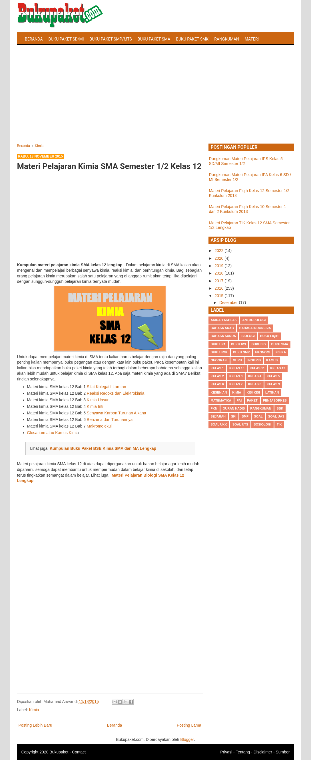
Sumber (283, 752)
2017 (219, 281)
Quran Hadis (234, 408)
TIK (279, 424)
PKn (214, 408)
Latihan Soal (38, 52)
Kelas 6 (217, 384)
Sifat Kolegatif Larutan (106, 386)
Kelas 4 (254, 376)
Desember (229, 302)
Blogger (187, 739)
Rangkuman (226, 39)
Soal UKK (219, 424)
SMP (245, 416)
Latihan (272, 392)
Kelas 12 (277, 368)
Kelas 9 (273, 384)
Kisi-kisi (253, 392)
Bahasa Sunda (223, 336)
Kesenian (219, 392)
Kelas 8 (254, 384)
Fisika (281, 352)
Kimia (34, 709)
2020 (219, 258)
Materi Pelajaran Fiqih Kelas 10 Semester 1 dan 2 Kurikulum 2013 (247, 209)
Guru (237, 360)
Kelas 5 (273, 376)
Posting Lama (189, 725)
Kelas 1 (217, 368)
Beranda (34, 39)
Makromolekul (99, 426)
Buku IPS (238, 344)
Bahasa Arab (222, 328)
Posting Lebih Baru (35, 725)
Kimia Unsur (98, 400)
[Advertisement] (155, 101)
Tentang (243, 752)
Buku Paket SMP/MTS (111, 39)
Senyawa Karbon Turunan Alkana (116, 413)
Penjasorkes (275, 400)
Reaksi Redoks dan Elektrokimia (116, 393)
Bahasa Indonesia (255, 328)
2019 (219, 265)
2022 (219, 250)
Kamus (272, 360)
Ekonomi (262, 352)
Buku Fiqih (269, 336)
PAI (239, 400)
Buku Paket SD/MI (66, 39)
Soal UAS (276, 416)
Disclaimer (263, 752)
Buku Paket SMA (154, 39)
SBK (280, 408)
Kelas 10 (236, 368)
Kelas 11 (257, 368)
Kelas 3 (235, 376)
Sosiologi (262, 424)
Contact (79, 752)
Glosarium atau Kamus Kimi (52, 432)
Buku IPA (218, 344)
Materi (252, 39)
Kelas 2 (217, 376)
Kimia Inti (95, 406)
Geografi (219, 360)
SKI (233, 416)
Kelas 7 (235, 384)
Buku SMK (219, 352)
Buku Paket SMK (192, 39)
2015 (219, 295)
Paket (252, 400)
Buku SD (258, 344)
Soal (258, 416)
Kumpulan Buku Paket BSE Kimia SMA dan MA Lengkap (103, 448)
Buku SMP (241, 352)
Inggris (254, 360)
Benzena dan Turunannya (110, 419)
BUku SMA (279, 344)
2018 (219, 273)
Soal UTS (240, 424)
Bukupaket (58, 752)
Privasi (226, 752)
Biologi (247, 336)
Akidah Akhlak (224, 320)
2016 (219, 288)
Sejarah (218, 416)
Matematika (221, 400)
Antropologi (254, 320)
